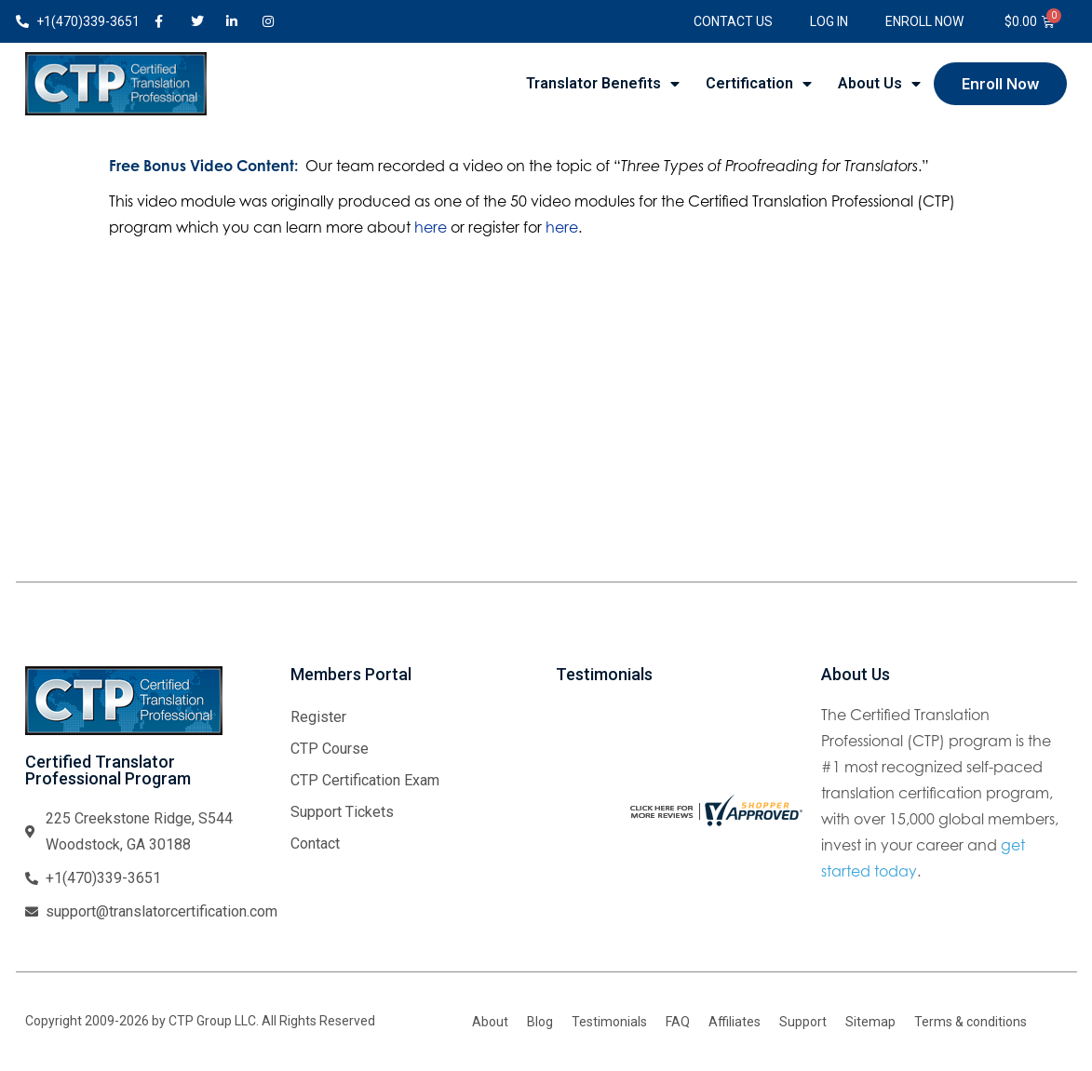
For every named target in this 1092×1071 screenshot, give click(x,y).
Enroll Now (924, 21)
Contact (315, 843)
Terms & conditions (970, 1021)
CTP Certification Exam (364, 780)
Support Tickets (342, 812)
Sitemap (870, 1021)
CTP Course (329, 748)
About (490, 1021)
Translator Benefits (603, 83)
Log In (829, 21)
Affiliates (734, 1021)
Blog (540, 1021)
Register (318, 717)
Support (803, 1021)
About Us (879, 83)
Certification (759, 83)
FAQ (678, 1021)
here (430, 227)
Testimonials (609, 1021)
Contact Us (733, 21)
